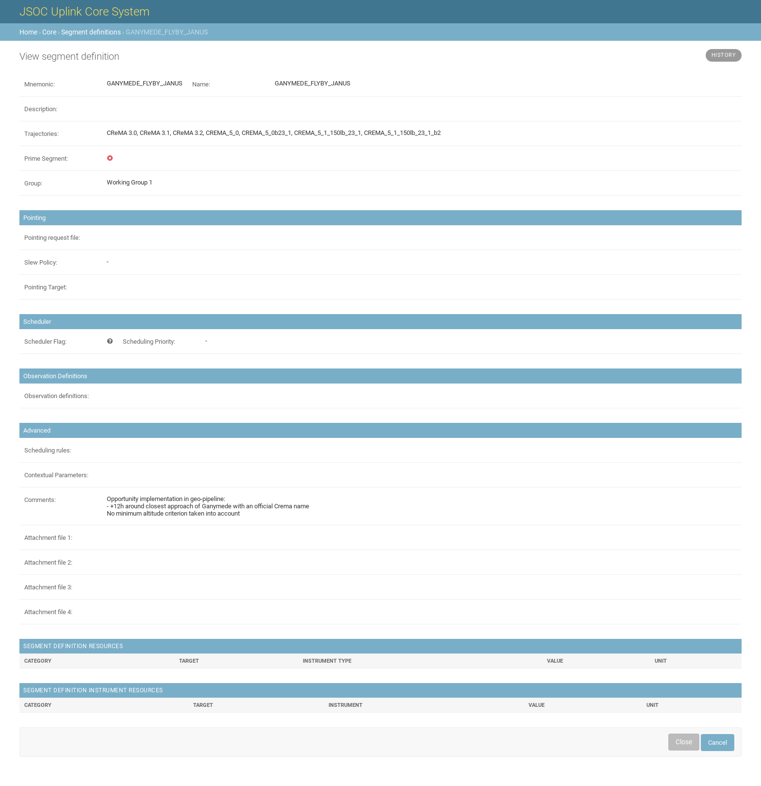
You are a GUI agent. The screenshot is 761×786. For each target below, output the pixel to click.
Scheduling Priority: (149, 341)
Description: (40, 109)
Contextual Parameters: (56, 475)
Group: (33, 183)
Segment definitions (91, 32)
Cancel (717, 742)
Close (684, 742)
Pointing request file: (52, 237)
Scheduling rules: (47, 450)
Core (49, 32)
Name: (201, 84)
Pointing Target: (45, 287)
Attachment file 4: (48, 612)
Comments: (40, 499)
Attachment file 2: (48, 562)
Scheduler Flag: (45, 341)
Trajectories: (41, 133)
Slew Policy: (40, 262)
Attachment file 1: (48, 537)
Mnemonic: (39, 84)
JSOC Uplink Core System (84, 11)
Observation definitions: (56, 396)
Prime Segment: (46, 158)
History (723, 55)
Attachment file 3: (48, 587)
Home (28, 32)
